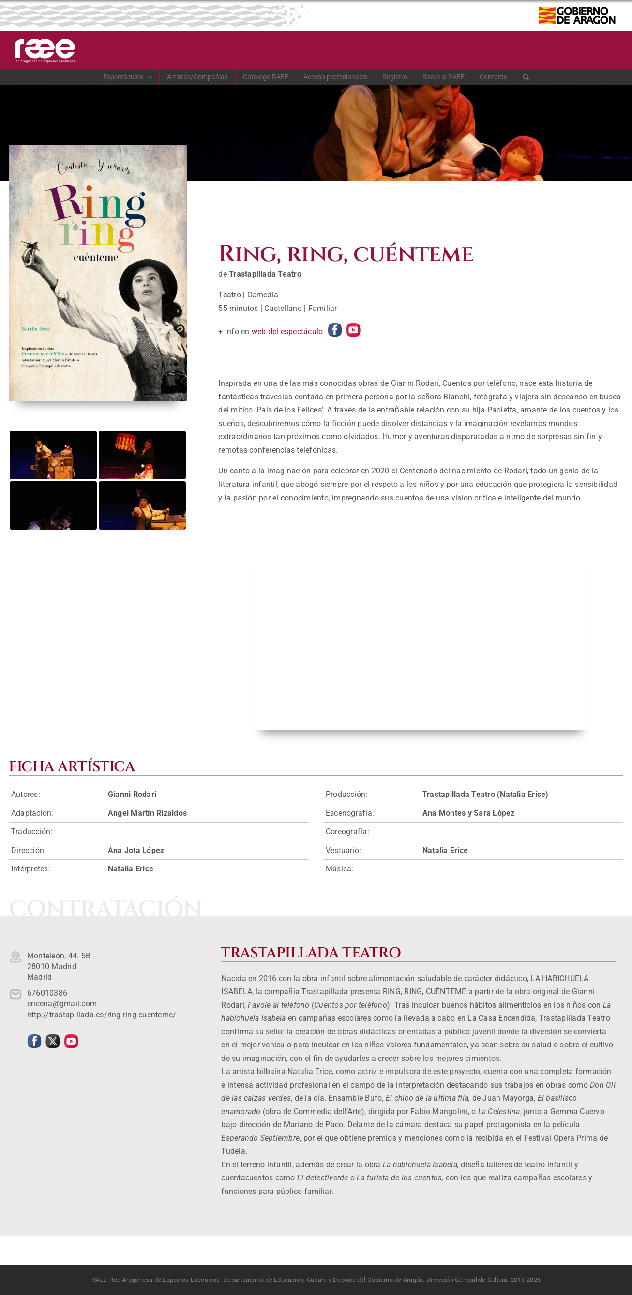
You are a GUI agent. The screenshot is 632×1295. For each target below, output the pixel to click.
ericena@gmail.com (62, 1003)
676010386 (47, 993)
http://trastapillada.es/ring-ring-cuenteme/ (101, 1014)
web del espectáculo (287, 331)
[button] (526, 77)
